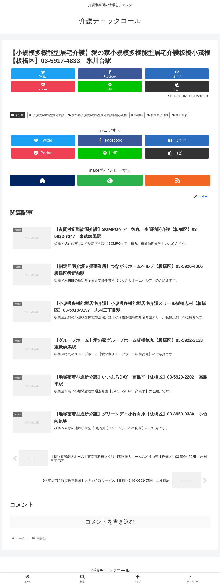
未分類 (17, 115)
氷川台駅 (179, 115)
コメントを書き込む (110, 522)
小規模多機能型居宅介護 (46, 115)
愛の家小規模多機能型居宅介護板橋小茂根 (97, 115)
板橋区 (137, 115)
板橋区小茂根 (157, 115)
